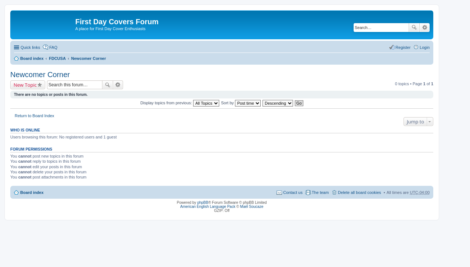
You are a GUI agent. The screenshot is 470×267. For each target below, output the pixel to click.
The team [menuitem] (320, 192)
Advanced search (425, 27)
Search (414, 27)
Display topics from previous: (179, 103)
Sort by (241, 103)
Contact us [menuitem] (293, 192)
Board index (32, 58)
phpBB (202, 203)
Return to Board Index (34, 115)
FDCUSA (57, 58)
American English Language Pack (207, 207)
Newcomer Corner (88, 58)
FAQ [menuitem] (53, 47)
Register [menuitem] (403, 47)
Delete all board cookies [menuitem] (359, 192)
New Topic (25, 85)
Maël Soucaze (251, 207)
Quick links (30, 47)
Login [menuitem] (425, 47)
